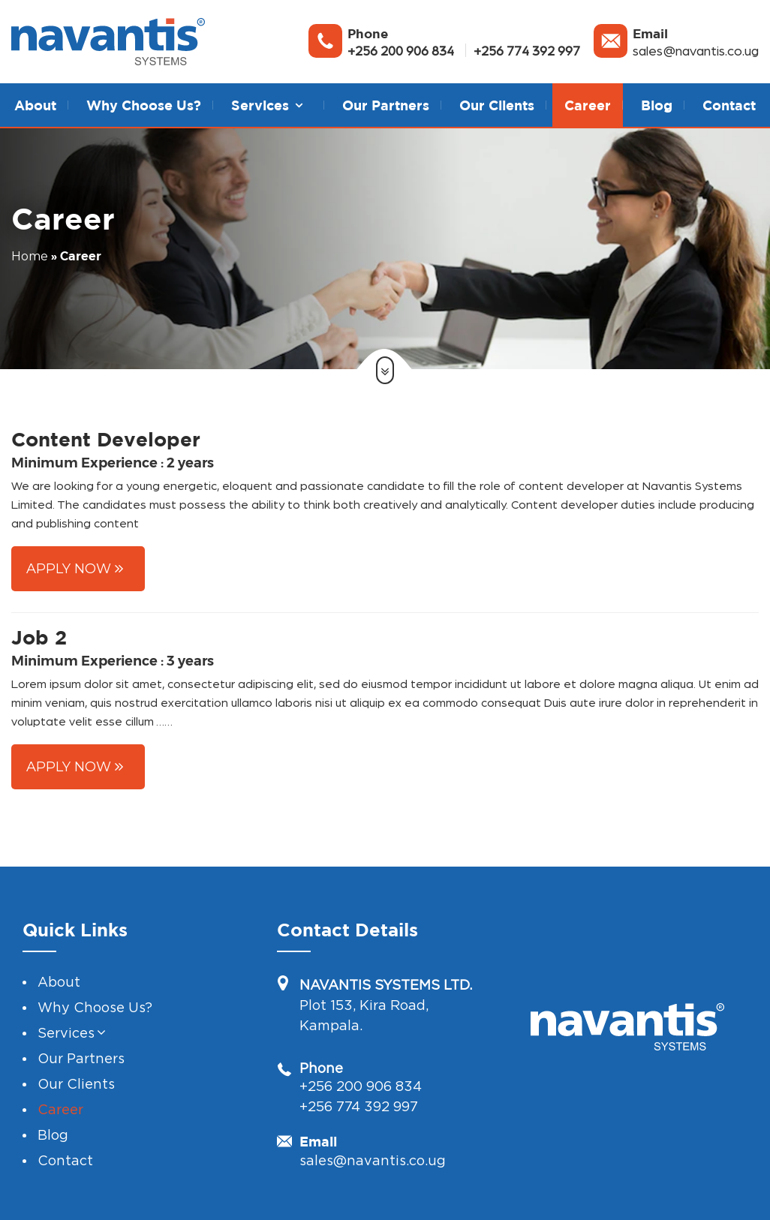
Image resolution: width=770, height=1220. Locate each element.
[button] (299, 105)
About (35, 105)
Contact (729, 105)
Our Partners (385, 105)
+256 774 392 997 (527, 50)
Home (29, 256)
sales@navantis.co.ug (696, 50)
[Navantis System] (108, 41)
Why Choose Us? (143, 105)
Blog (656, 105)
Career (587, 105)
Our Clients (496, 105)
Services (66, 1033)
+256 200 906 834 (400, 50)
